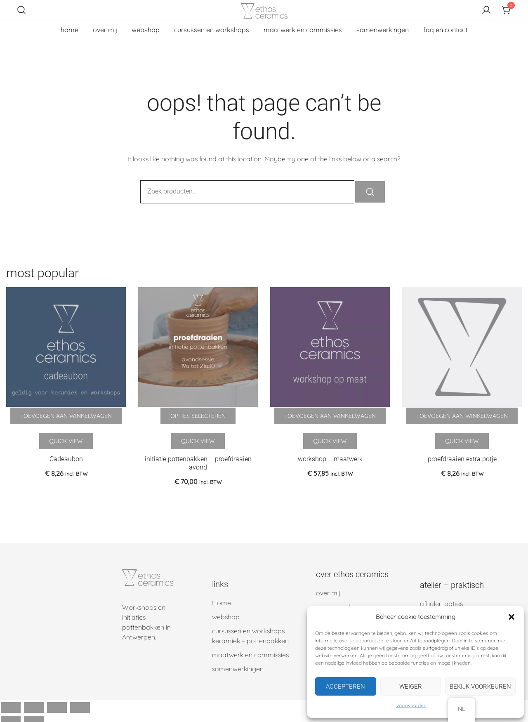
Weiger (410, 686)
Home (221, 603)
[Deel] (57, 707)
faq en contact (445, 30)
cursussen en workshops (211, 30)
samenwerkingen (382, 30)
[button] (511, 617)
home (69, 30)
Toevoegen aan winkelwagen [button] (66, 416)
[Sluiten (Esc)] (80, 707)
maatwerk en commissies (303, 30)
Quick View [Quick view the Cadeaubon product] (66, 441)
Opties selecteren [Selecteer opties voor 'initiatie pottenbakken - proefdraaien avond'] (198, 416)
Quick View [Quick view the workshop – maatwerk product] (330, 441)
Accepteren (345, 686)
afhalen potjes (441, 603)
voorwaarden (411, 705)
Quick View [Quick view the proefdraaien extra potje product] (462, 441)
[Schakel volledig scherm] (34, 707)
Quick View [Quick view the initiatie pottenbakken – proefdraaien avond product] (198, 441)
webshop (146, 30)
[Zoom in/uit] (10, 707)
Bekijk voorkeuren (480, 686)
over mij (105, 30)
